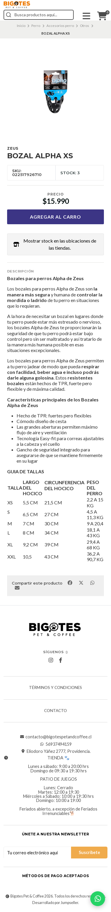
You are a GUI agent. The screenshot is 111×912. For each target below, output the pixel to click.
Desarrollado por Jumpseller (55, 902)
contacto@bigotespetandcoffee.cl (55, 737)
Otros (84, 26)
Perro (35, 26)
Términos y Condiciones (55, 688)
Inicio (21, 26)
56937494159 (56, 744)
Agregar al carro (55, 216)
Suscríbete (89, 852)
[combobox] (39, 15)
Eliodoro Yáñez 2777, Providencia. (56, 751)
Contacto (55, 711)
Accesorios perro (60, 26)
